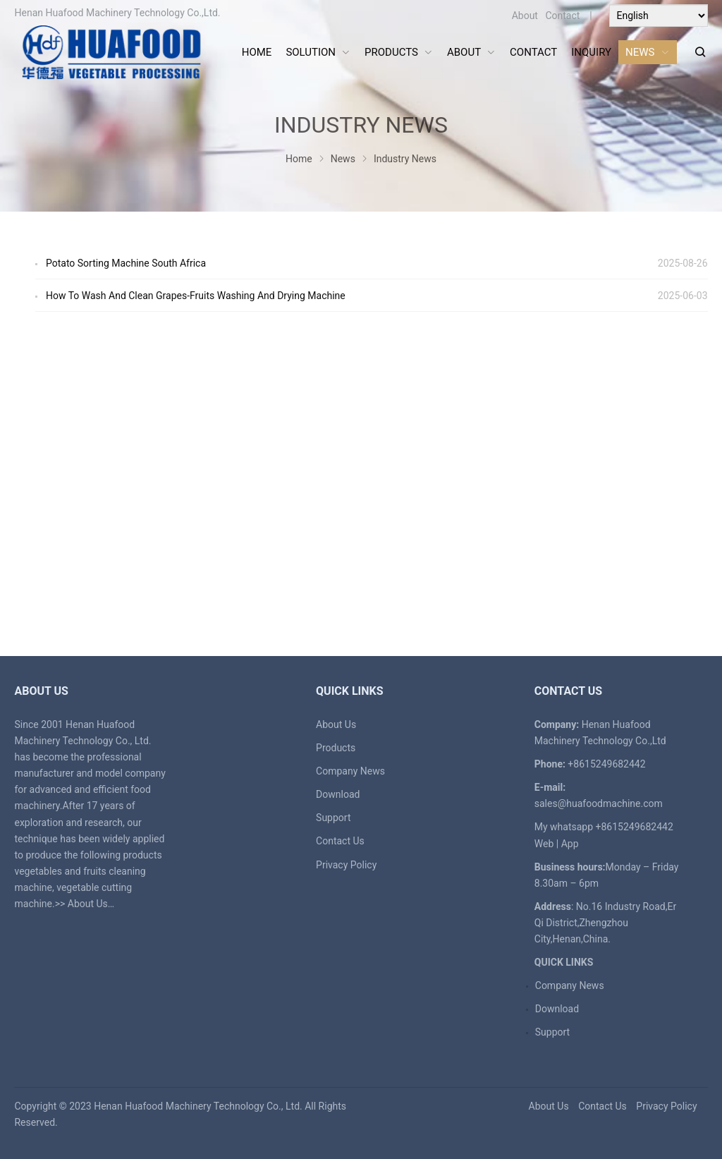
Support (333, 817)
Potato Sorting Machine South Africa (126, 263)
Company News (350, 771)
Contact (562, 15)
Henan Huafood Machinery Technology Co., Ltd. (198, 1106)
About (525, 15)
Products (335, 747)
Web (544, 843)
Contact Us (340, 841)
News (343, 158)
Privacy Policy (346, 864)
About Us (88, 903)
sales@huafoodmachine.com (598, 803)
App (570, 843)
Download (338, 794)
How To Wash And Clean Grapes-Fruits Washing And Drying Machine (195, 295)
